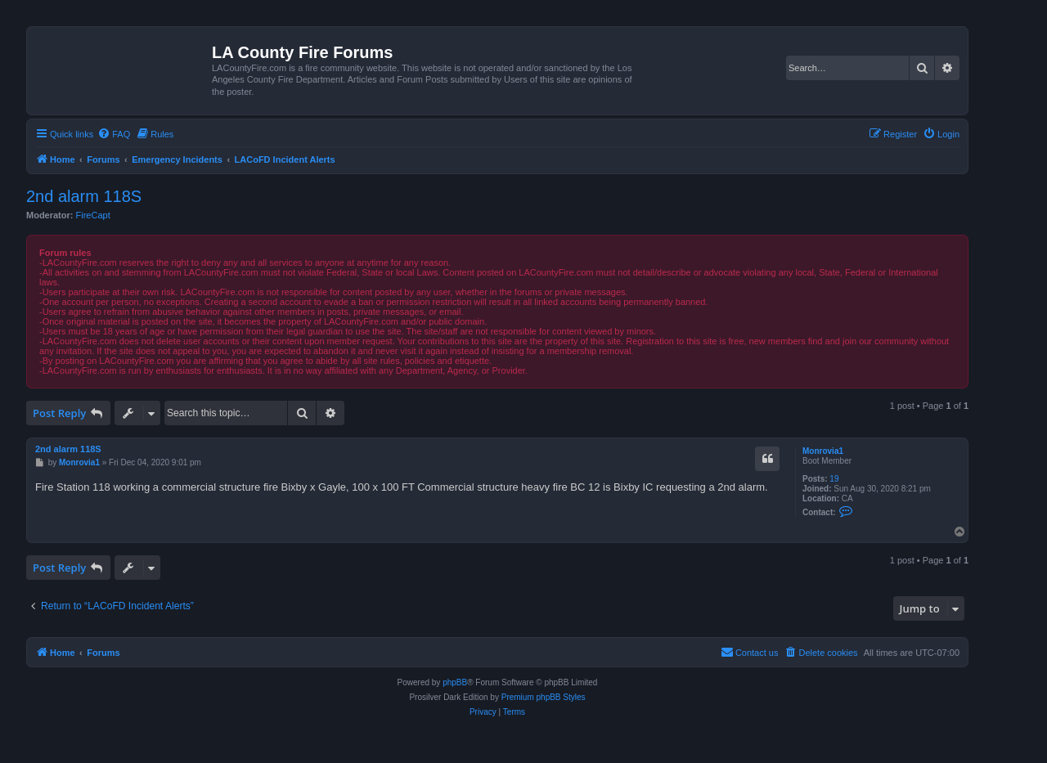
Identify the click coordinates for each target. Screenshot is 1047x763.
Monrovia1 (822, 451)
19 (833, 478)
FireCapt (93, 215)
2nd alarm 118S (84, 196)
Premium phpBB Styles (543, 697)
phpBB (455, 682)
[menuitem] (113, 134)
